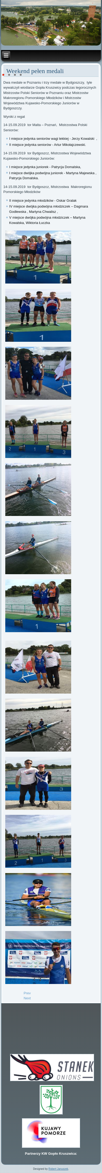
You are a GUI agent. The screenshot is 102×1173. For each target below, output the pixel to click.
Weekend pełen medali (35, 71)
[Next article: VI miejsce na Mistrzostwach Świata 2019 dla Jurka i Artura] (27, 998)
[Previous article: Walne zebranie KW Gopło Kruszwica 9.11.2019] (27, 993)
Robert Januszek (58, 1168)
